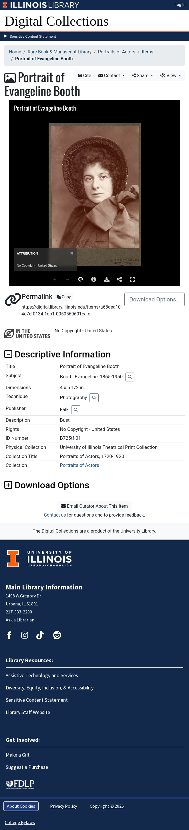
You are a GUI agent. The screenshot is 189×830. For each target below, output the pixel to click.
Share (141, 75)
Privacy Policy (63, 806)
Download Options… (154, 299)
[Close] (72, 253)
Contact (109, 75)
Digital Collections (57, 21)
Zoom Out (68, 279)
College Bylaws (20, 822)
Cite (84, 75)
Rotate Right (81, 279)
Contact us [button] (55, 515)
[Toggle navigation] (181, 21)
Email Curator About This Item (94, 506)
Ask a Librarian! (20, 620)
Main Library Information (44, 587)
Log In (180, 4)
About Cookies (21, 806)
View (169, 75)
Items (147, 52)
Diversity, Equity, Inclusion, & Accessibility (49, 687)
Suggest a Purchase (27, 767)
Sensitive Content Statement (33, 36)
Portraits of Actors (117, 52)
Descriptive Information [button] (57, 354)
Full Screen (132, 279)
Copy (64, 297)
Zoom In (55, 279)
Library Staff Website (28, 712)
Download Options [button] (46, 485)
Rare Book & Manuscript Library (59, 52)
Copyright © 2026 (107, 806)
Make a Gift (17, 755)
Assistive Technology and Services (42, 675)
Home (15, 52)
